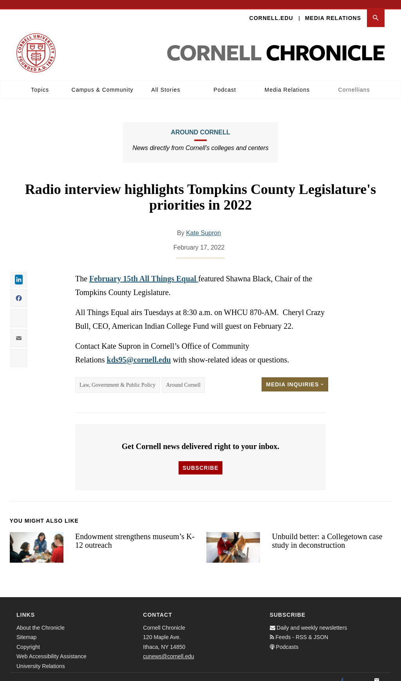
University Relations (40, 658)
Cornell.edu (271, 10)
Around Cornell (200, 124)
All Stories (165, 82)
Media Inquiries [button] (295, 376)
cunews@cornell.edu (168, 649)
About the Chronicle (40, 620)
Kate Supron (203, 225)
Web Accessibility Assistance (51, 649)
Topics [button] (40, 82)
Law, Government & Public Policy (117, 377)
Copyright (28, 639)
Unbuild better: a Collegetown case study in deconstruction (327, 533)
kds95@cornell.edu (139, 352)
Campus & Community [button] (103, 82)
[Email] (377, 673)
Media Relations (333, 10)
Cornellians (354, 82)
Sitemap (26, 630)
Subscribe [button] (200, 460)
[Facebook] (342, 673)
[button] (376, 10)
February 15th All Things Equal (143, 270)
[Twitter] (359, 673)
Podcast (224, 82)
